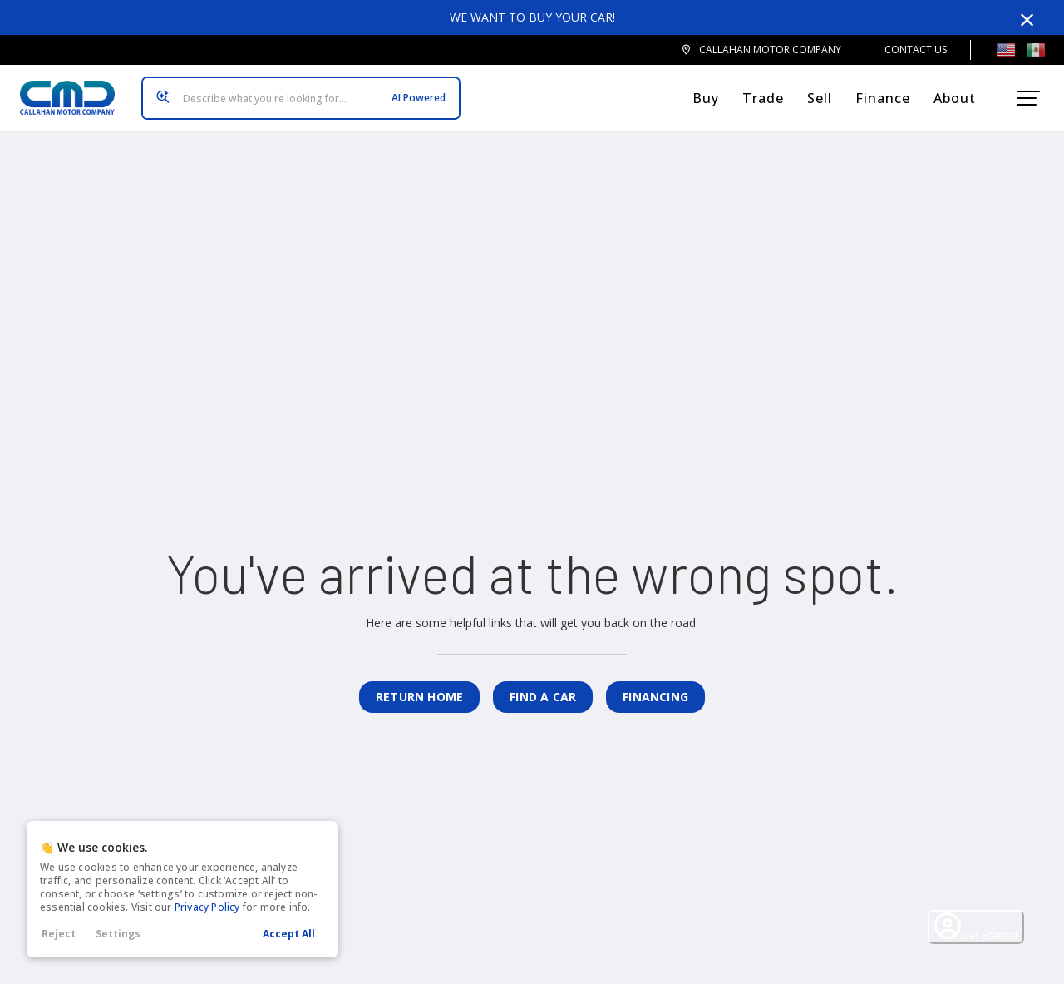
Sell (826, 91)
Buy (712, 91)
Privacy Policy (207, 907)
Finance (889, 91)
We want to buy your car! (532, 17)
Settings (118, 934)
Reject (59, 934)
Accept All (289, 934)
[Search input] (294, 91)
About (961, 91)
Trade (770, 91)
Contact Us (915, 49)
